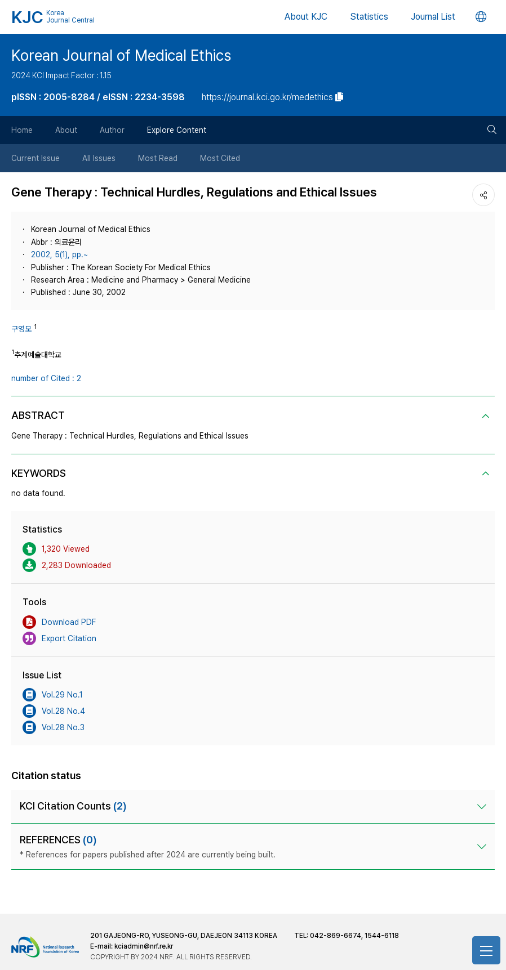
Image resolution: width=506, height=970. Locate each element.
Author (112, 130)
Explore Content (176, 130)
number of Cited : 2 (46, 378)
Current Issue (35, 158)
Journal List (433, 16)
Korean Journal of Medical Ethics (121, 55)
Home (22, 130)
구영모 (21, 328)
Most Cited (220, 158)
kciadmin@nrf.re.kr (143, 946)
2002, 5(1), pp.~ (59, 254)
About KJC (306, 16)
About (66, 130)
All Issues (99, 158)
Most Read (157, 158)
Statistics (369, 16)
